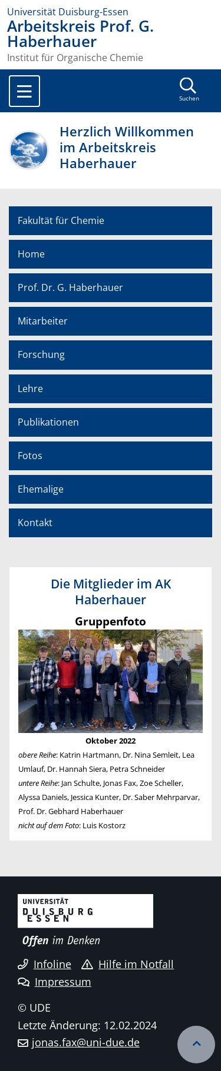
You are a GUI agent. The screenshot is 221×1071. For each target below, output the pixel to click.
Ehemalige (41, 489)
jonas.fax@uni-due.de (86, 1042)
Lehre (30, 388)
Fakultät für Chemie (61, 220)
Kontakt (35, 522)
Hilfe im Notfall (127, 964)
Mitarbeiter (43, 320)
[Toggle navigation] (24, 91)
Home (31, 253)
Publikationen (48, 422)
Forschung (41, 354)
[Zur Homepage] (110, 12)
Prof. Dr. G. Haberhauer (70, 287)
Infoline (44, 964)
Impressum (54, 982)
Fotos (30, 455)
